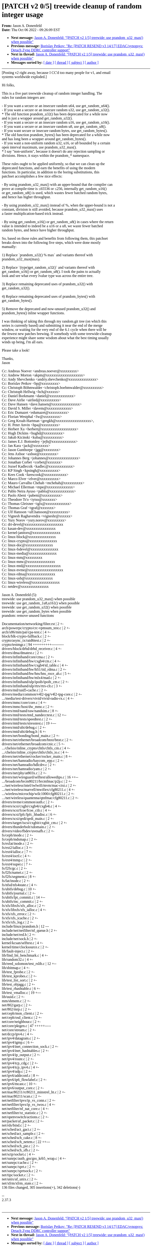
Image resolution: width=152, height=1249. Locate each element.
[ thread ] (61, 62)
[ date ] (48, 62)
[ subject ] (76, 62)
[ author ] (92, 62)
